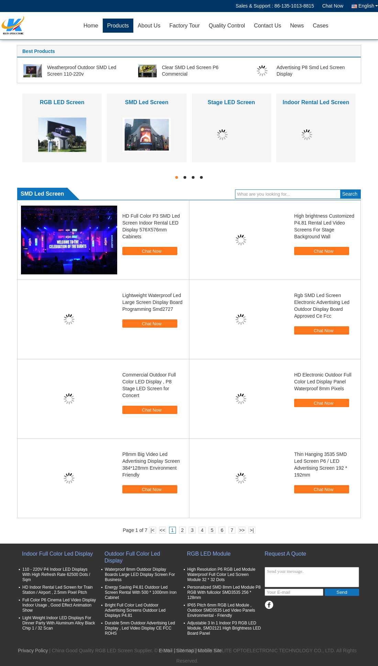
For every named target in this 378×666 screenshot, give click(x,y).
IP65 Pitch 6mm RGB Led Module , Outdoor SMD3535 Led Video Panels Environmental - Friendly (221, 610)
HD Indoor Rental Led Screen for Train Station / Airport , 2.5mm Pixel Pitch (57, 590)
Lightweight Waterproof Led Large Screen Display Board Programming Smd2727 (152, 302)
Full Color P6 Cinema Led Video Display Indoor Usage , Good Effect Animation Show (59, 605)
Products (118, 26)
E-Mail (166, 650)
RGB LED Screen (62, 102)
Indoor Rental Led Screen (315, 102)
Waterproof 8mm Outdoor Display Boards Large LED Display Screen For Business (140, 574)
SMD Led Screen (146, 102)
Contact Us (267, 26)
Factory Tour (184, 26)
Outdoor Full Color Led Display (132, 557)
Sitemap (185, 650)
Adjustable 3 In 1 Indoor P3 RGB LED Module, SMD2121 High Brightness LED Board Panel (224, 628)
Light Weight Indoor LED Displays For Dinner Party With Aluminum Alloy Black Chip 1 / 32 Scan (58, 623)
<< (162, 530)
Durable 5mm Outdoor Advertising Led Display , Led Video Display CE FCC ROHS (140, 628)
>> (242, 530)
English (368, 6)
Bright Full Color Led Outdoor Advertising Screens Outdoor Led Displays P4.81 (135, 610)
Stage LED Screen (231, 102)
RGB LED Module (209, 554)
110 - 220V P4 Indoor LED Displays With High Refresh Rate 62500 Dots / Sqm (56, 574)
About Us (149, 26)
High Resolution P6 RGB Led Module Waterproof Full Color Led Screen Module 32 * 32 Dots (221, 574)
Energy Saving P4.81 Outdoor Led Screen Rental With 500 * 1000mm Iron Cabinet (141, 592)
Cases (320, 26)
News (297, 26)
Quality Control (227, 26)
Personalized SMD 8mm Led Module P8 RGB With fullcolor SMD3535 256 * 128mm (223, 592)
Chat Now (332, 6)
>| (252, 530)
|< (153, 530)
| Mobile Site (208, 650)
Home (91, 26)
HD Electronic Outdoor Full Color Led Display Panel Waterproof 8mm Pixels (323, 381)
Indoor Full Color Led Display (57, 554)
